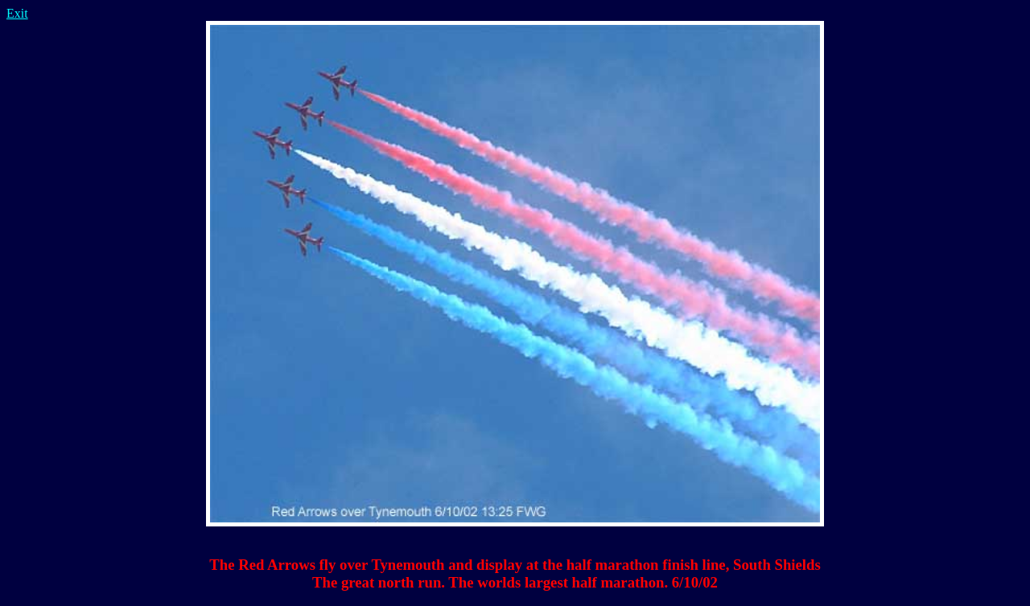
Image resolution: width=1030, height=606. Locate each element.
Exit (17, 13)
